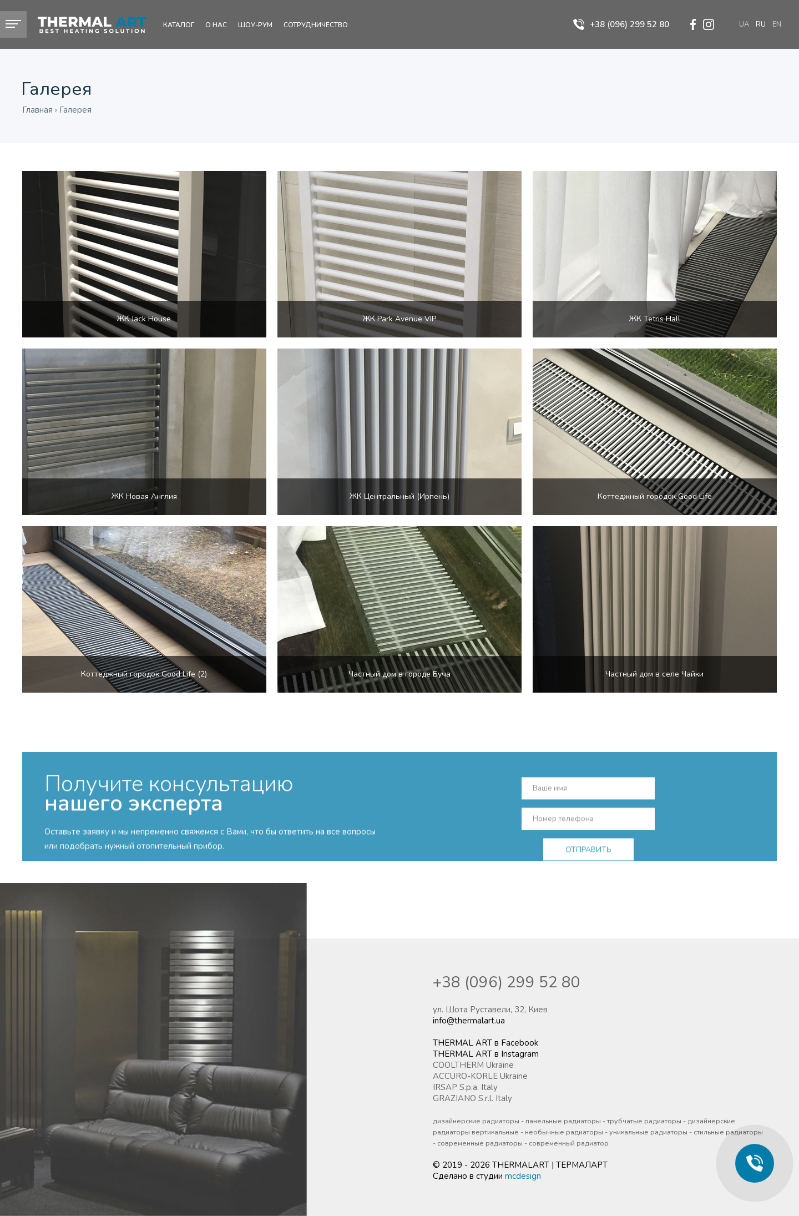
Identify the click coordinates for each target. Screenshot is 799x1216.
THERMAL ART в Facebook (485, 1042)
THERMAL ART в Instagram (486, 1053)
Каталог (178, 25)
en (776, 24)
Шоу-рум (255, 25)
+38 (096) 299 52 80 (506, 982)
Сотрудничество (316, 25)
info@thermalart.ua (469, 1020)
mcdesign (523, 1176)
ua (744, 24)
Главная (37, 109)
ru (761, 24)
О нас (216, 25)
